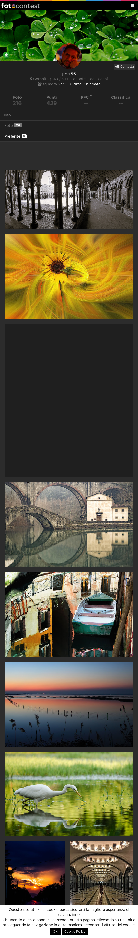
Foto (13, 125)
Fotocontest (20, 5)
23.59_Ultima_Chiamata (79, 84)
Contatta (124, 66)
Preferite (15, 136)
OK (55, 931)
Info (7, 115)
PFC (86, 97)
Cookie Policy (74, 931)
